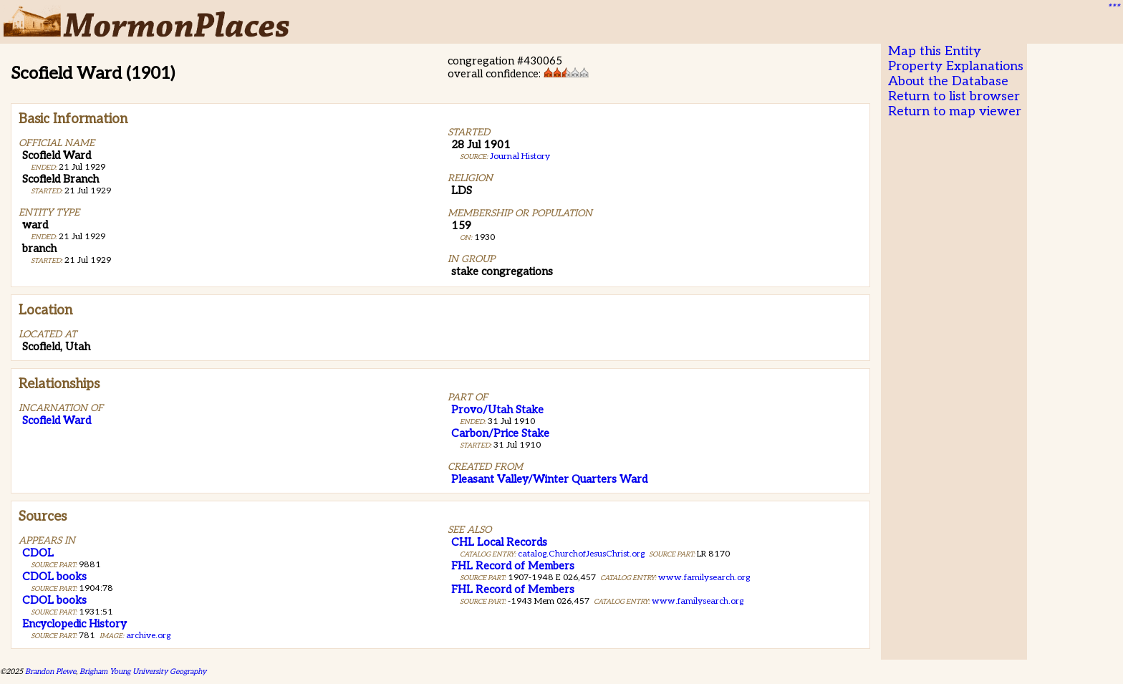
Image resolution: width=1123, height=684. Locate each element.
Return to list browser (954, 96)
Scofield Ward (56, 420)
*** (1113, 7)
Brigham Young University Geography (142, 671)
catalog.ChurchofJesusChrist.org (581, 554)
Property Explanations (955, 66)
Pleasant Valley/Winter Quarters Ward (549, 479)
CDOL (38, 552)
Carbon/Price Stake (500, 433)
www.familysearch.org (704, 577)
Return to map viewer (954, 111)
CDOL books (54, 576)
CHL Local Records (499, 542)
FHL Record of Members (512, 565)
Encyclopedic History (74, 623)
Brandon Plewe (50, 671)
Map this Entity (934, 51)
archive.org (148, 635)
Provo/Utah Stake (497, 409)
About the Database (948, 81)
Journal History (520, 156)
